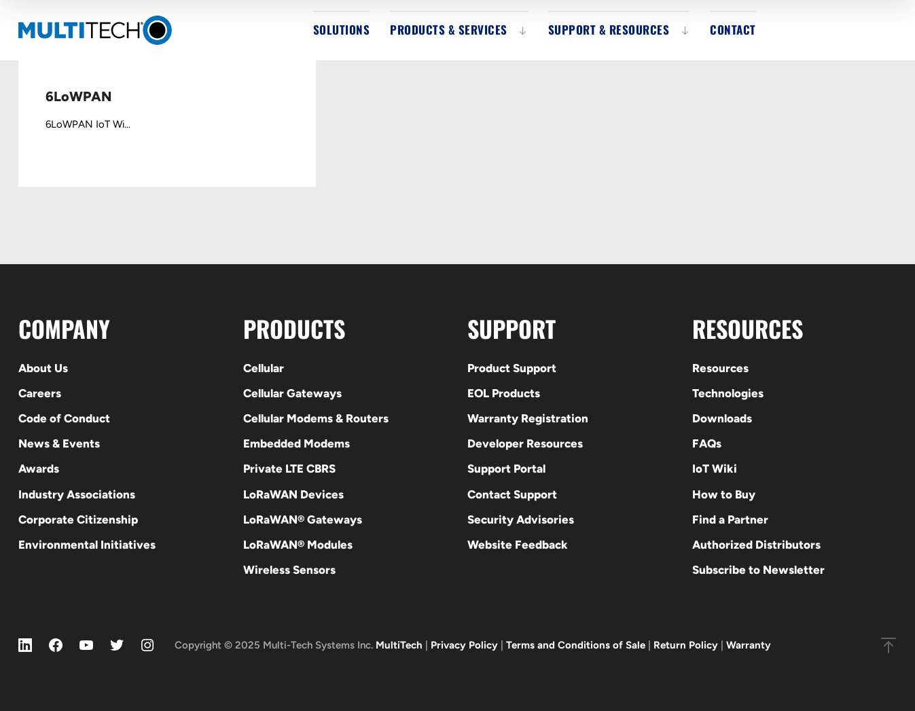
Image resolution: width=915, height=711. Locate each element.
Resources (720, 368)
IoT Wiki (714, 468)
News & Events (59, 443)
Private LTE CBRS (289, 468)
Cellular (263, 368)
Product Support (511, 368)
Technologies (728, 393)
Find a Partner (730, 519)
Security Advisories (520, 519)
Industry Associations (76, 494)
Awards (38, 468)
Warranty (748, 645)
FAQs (706, 443)
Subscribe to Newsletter (758, 570)
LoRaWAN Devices (293, 494)
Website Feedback (517, 544)
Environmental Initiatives (87, 544)
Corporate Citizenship (78, 519)
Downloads (722, 418)
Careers (39, 393)
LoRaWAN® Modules (298, 544)
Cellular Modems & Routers (316, 418)
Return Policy (685, 645)
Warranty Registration (527, 418)
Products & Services (448, 29)
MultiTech (399, 645)
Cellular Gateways (292, 393)
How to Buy (723, 494)
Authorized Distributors (756, 544)
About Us (43, 368)
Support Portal (506, 468)
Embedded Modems (296, 443)
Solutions (341, 29)
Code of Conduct (64, 418)
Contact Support (512, 494)
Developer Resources (525, 443)
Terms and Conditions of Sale (575, 645)
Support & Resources (609, 29)
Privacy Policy (464, 645)
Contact (733, 29)
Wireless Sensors (289, 570)
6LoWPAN (78, 96)
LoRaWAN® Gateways (302, 519)
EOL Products (503, 393)
